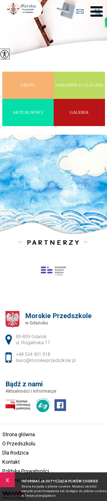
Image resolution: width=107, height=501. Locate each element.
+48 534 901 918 (97, 12)
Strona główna (18, 434)
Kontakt (11, 462)
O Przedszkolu (18, 444)
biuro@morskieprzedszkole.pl (80, 11)
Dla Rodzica (15, 453)
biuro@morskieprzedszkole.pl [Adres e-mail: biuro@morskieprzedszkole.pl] (46, 360)
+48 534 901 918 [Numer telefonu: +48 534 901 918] (33, 354)
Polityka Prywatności (25, 471)
